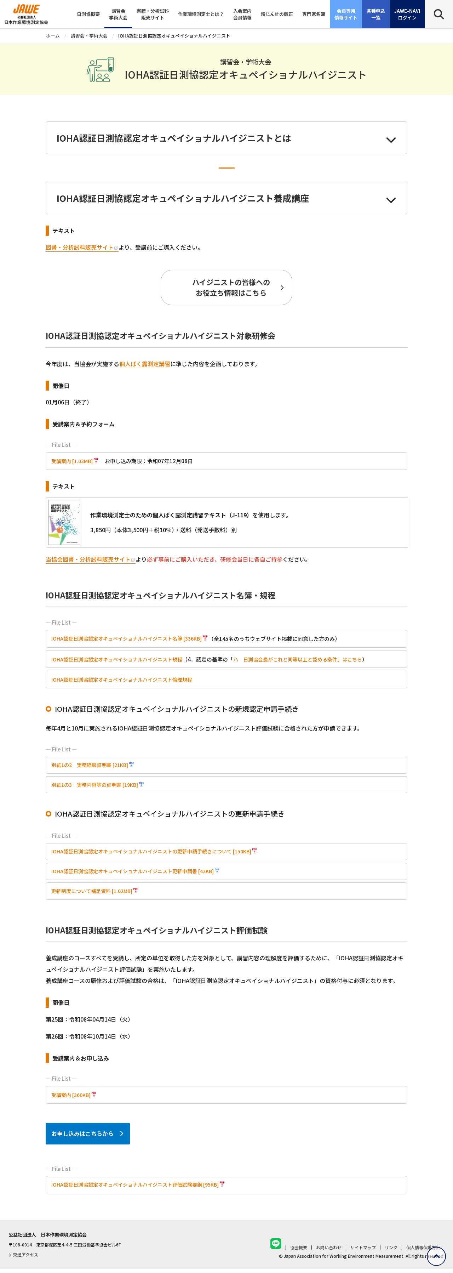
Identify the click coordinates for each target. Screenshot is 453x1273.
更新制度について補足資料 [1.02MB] (95, 894)
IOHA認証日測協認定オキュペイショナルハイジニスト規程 (121, 659)
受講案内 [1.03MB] (73, 461)
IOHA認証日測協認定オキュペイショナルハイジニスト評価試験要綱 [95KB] (141, 1188)
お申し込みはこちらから (82, 1136)
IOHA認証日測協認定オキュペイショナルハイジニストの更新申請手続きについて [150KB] (158, 853)
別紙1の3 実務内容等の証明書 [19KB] (98, 786)
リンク (391, 1252)
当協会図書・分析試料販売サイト (88, 559)
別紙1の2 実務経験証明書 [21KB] (92, 765)
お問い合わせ (329, 1252)
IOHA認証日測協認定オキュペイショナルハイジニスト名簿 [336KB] (132, 639)
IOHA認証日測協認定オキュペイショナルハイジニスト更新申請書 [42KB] (138, 873)
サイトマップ (363, 1252)
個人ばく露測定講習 (144, 363)
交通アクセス (23, 1258)
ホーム (53, 35)
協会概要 (298, 1252)
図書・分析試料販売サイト (80, 247)
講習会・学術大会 (89, 35)
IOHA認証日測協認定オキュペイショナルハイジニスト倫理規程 (126, 679)
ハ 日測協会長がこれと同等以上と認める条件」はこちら (311, 659)
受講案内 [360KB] (72, 1098)
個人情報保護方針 (423, 1252)
